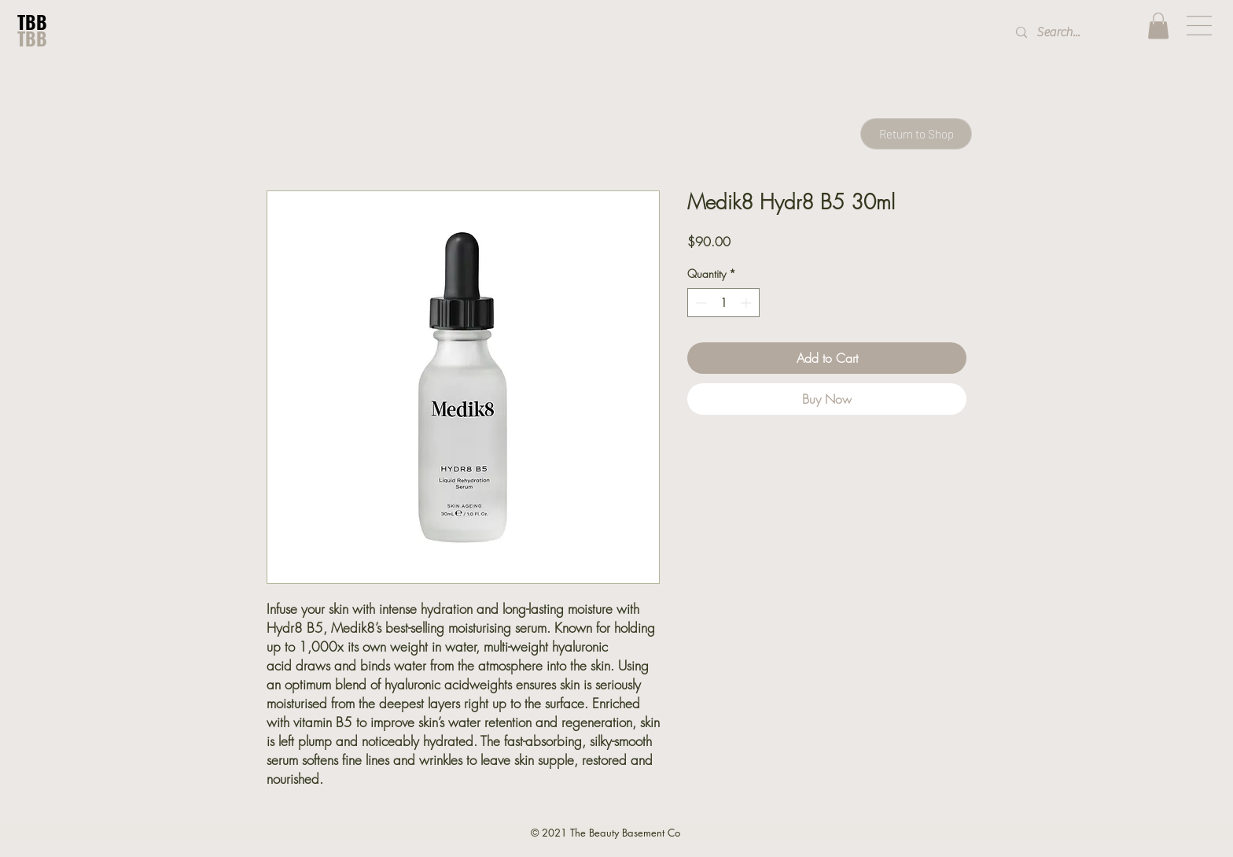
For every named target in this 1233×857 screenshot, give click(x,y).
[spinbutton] (723, 302)
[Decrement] (699, 302)
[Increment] (747, 302)
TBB (32, 22)
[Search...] (1068, 32)
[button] (1158, 26)
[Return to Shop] (916, 134)
